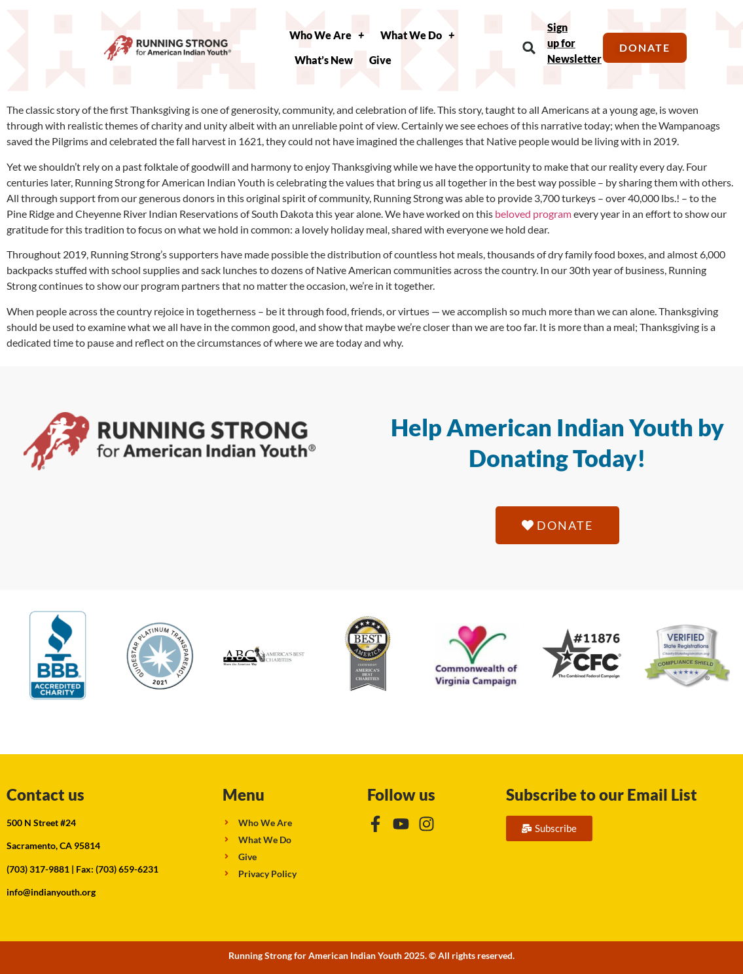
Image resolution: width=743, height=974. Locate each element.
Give (380, 60)
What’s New (324, 60)
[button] (529, 48)
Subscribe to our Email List (601, 794)
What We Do (417, 35)
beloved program (533, 213)
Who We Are (326, 35)
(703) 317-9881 (38, 869)
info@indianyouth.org (51, 891)
